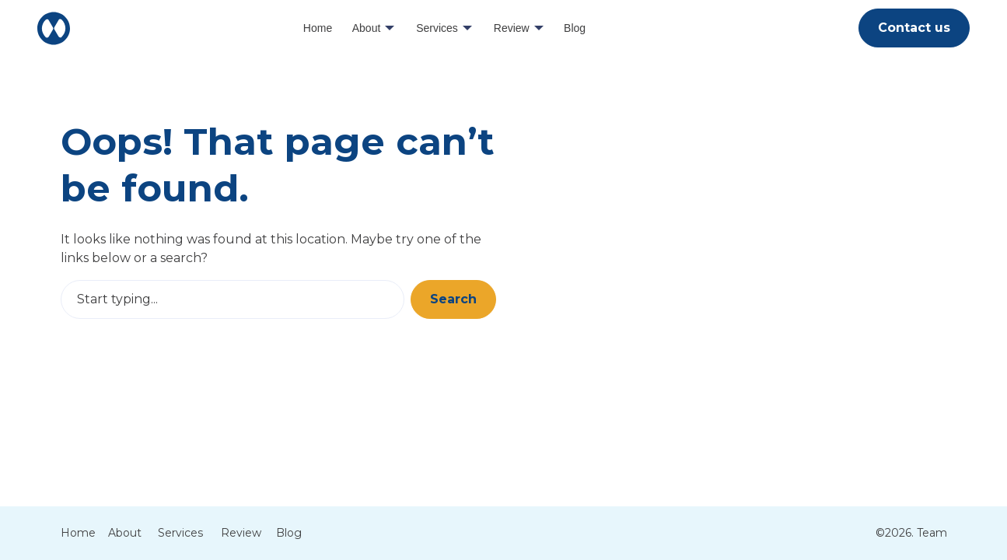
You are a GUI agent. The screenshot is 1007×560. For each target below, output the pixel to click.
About (366, 28)
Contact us (914, 27)
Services (437, 28)
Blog (575, 28)
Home (317, 28)
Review (512, 28)
